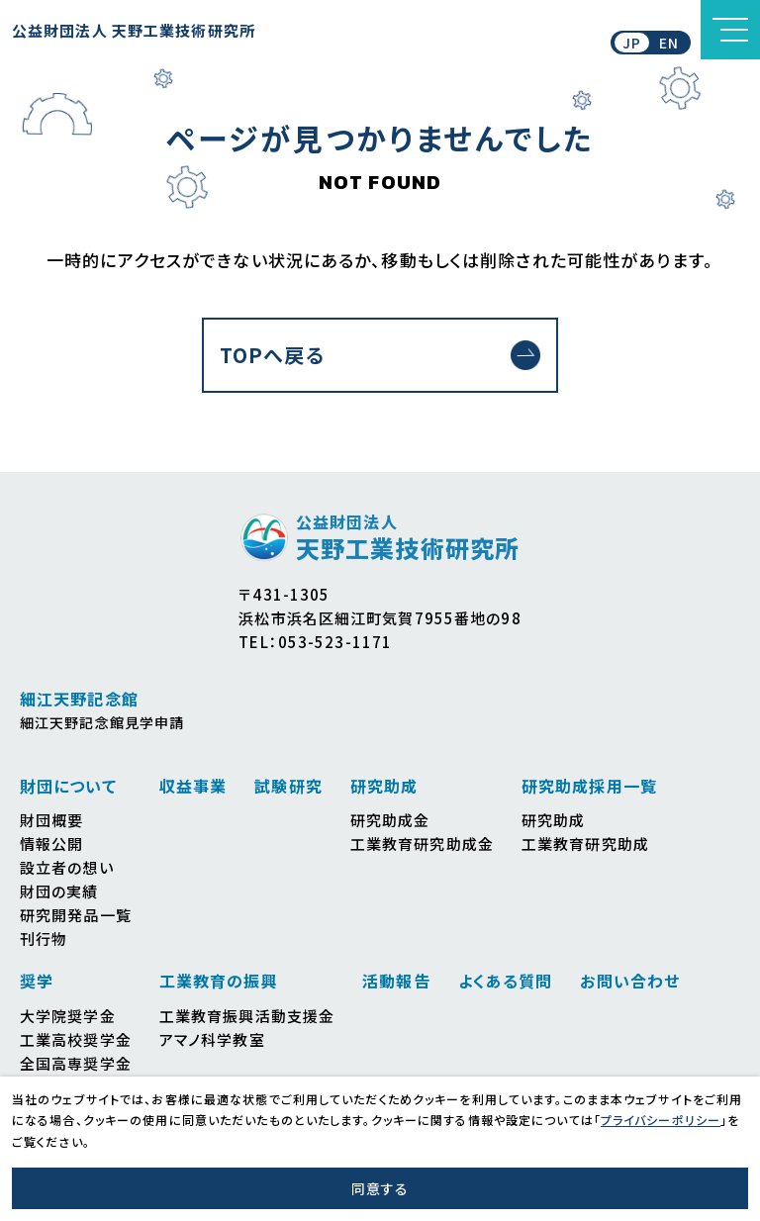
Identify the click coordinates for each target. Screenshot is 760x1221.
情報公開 (51, 843)
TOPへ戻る (272, 354)
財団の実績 (59, 891)
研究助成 (384, 786)
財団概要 (51, 819)
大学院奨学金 (68, 1015)
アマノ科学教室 (212, 1039)
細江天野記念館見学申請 (102, 722)
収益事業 (193, 786)
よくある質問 (505, 980)
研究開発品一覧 (76, 914)
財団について (68, 786)
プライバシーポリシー (660, 1119)
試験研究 (288, 786)
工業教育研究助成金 (422, 843)
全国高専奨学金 (76, 1063)
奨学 (36, 980)
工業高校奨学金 (76, 1039)
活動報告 (395, 980)
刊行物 (43, 938)
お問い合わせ (630, 980)
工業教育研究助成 (585, 843)
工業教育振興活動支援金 (246, 1015)
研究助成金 (390, 819)
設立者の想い (67, 867)
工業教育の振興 (218, 980)
